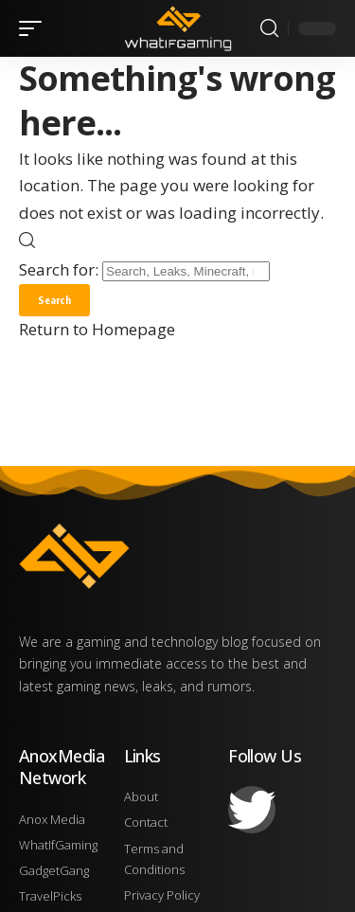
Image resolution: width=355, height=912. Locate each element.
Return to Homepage (97, 329)
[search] (269, 28)
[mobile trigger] (35, 28)
